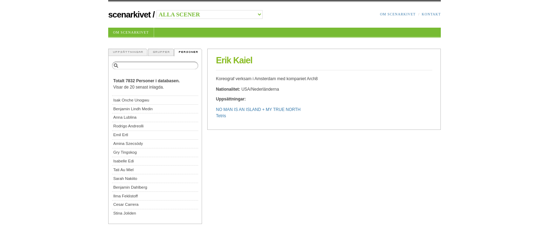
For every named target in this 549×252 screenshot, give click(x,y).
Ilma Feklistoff (125, 196)
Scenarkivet (129, 14)
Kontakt (431, 14)
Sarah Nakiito (125, 178)
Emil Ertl (120, 135)
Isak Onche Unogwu (131, 100)
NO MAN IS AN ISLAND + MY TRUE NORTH (258, 109)
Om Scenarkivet (398, 14)
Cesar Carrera (125, 204)
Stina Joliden (124, 213)
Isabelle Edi (123, 161)
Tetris (221, 115)
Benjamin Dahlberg (130, 187)
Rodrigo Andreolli (128, 126)
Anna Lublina (125, 117)
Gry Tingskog (125, 152)
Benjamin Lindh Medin (133, 109)
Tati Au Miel (123, 170)
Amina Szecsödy (128, 143)
